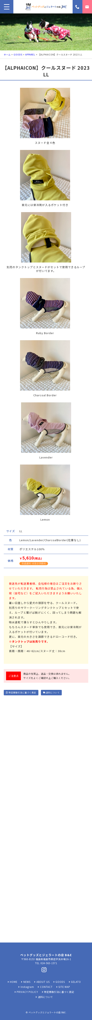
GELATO (76, 981)
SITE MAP (64, 986)
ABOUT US (43, 981)
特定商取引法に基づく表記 (21, 692)
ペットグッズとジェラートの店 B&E (47, 1012)
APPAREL (30, 54)
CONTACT (46, 986)
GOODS (18, 54)
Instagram (27, 986)
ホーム (7, 54)
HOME (13, 981)
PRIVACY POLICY (27, 992)
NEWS (26, 981)
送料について (51, 692)
